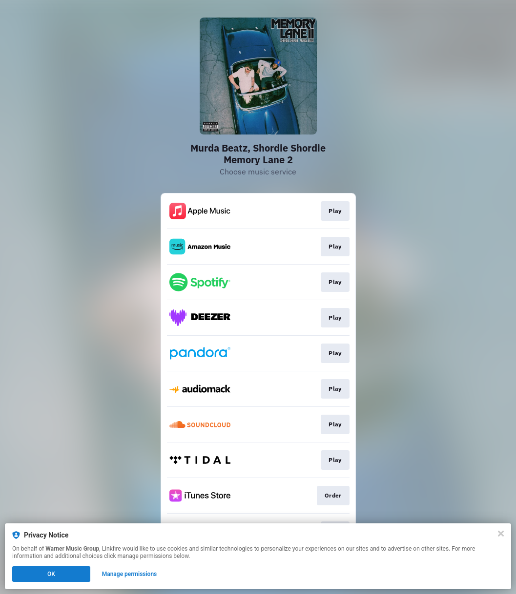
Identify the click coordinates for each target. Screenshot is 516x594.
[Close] (501, 533)
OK (51, 574)
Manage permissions (129, 574)
